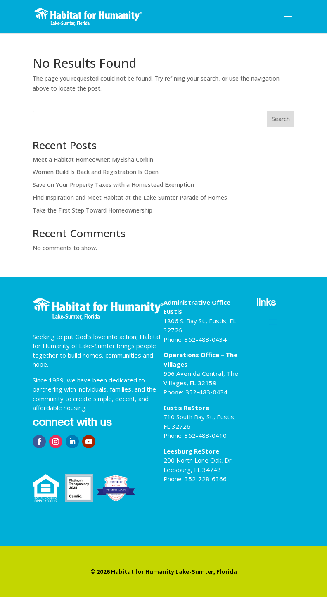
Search (281, 119)
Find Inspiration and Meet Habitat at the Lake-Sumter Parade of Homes (130, 197)
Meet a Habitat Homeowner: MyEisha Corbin (93, 159)
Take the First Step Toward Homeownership (92, 210)
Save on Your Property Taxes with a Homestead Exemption (113, 185)
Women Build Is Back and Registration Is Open (96, 172)
